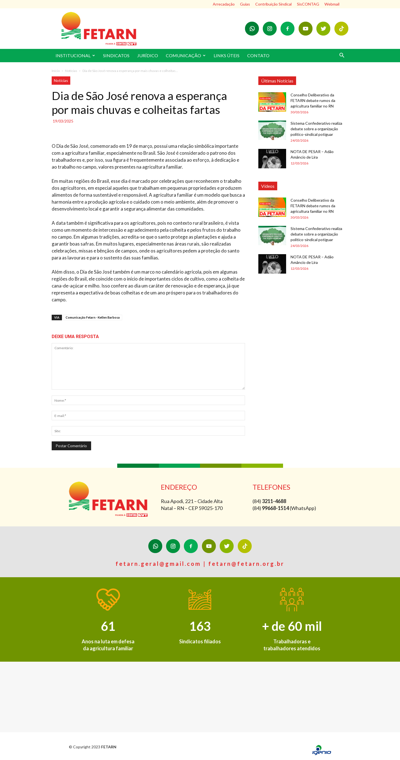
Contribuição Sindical (273, 4)
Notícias (71, 71)
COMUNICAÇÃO (186, 55)
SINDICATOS (116, 55)
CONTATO (258, 55)
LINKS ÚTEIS (226, 55)
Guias (245, 4)
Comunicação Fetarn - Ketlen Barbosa (93, 317)
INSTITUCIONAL (75, 55)
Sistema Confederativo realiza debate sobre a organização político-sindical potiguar (316, 129)
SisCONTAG (308, 4)
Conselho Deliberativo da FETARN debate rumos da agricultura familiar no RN (313, 100)
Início (56, 71)
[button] (341, 56)
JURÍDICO (147, 55)
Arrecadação (224, 4)
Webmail (331, 4)
